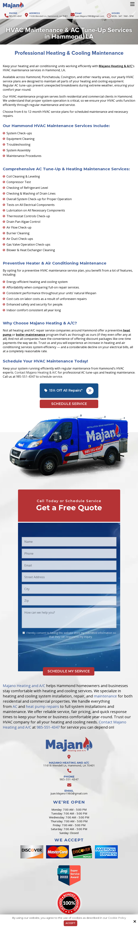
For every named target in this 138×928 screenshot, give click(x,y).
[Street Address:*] (69, 577)
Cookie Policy (117, 917)
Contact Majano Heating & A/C (36, 372)
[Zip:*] (69, 601)
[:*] (23, 633)
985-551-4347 (15, 16)
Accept (70, 923)
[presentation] (50, 649)
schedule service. (51, 377)
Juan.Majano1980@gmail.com (89, 16)
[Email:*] (69, 565)
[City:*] (69, 589)
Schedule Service (69, 404)
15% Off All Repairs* (69, 390)
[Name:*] (69, 542)
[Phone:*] (69, 553)
